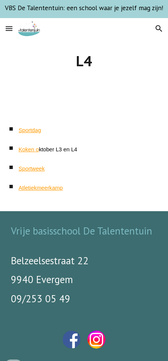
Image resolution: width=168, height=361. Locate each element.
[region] (84, 9)
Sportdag (29, 130)
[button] (9, 28)
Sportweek (31, 169)
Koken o (28, 149)
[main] (84, 61)
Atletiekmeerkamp (40, 188)
